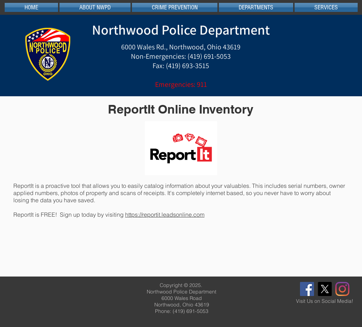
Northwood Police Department (181, 30)
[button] (95, 7)
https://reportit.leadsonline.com (164, 214)
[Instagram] (342, 289)
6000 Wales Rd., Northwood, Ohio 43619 (180, 47)
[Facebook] (307, 289)
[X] (325, 289)
